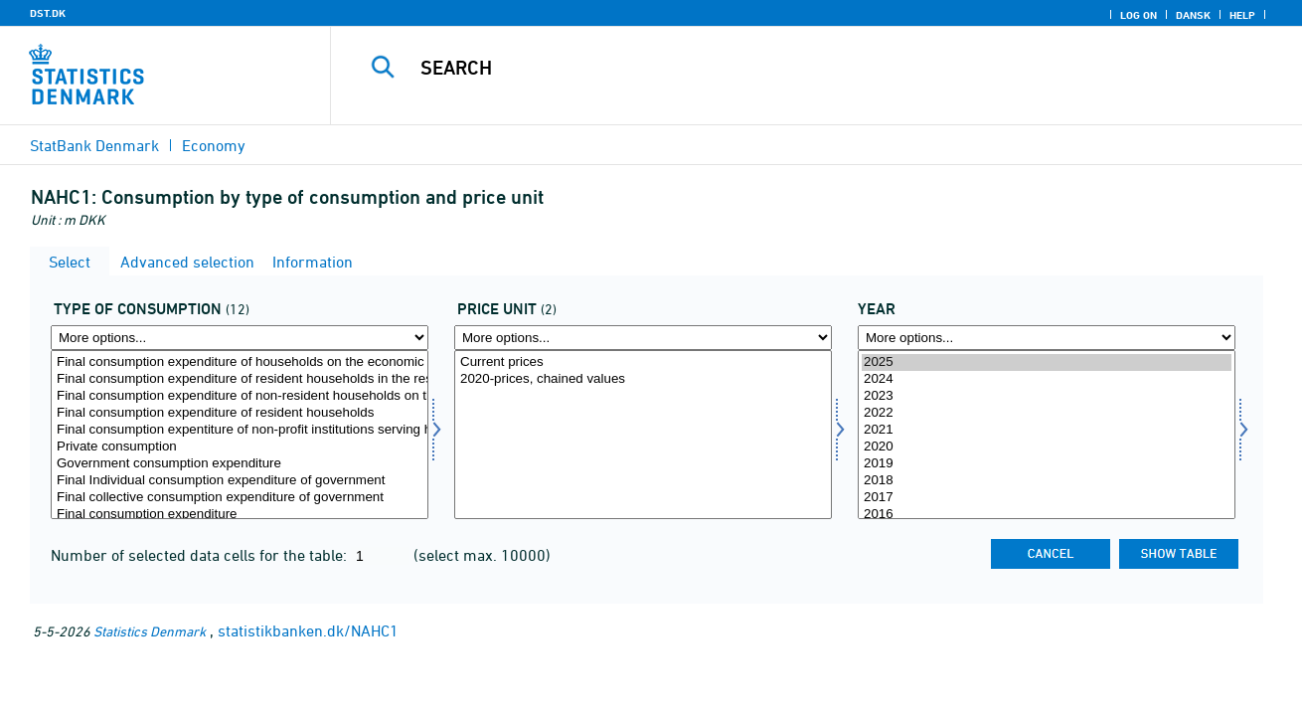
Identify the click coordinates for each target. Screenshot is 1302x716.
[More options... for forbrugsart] (239, 337)
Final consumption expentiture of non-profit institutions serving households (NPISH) (239, 430)
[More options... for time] (1046, 337)
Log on (1138, 15)
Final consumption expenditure (239, 514)
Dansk (1193, 15)
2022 (1046, 413)
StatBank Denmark (94, 145)
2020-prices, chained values (643, 379)
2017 (1046, 497)
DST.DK (48, 13)
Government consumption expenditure (239, 463)
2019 (1046, 463)
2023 (1046, 396)
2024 (1046, 379)
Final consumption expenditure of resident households (239, 413)
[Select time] (1046, 434)
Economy (213, 145)
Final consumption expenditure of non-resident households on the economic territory (239, 396)
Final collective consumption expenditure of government (239, 497)
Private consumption (239, 447)
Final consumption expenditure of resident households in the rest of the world (239, 379)
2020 (1046, 447)
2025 (1046, 362)
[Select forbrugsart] (239, 434)
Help (1242, 15)
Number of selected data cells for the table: (201, 555)
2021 (1046, 430)
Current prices (643, 362)
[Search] (795, 68)
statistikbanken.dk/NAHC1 (308, 630)
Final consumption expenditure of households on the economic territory (239, 362)
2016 (1046, 514)
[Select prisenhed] (643, 434)
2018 (1046, 480)
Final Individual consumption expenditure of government (239, 480)
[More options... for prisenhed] (643, 337)
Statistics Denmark (149, 631)
